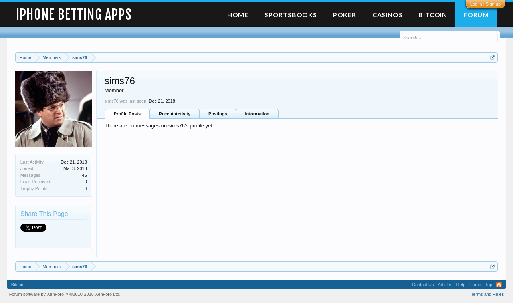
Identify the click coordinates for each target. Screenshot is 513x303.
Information (257, 113)
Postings (217, 113)
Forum (476, 14)
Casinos (387, 14)
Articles (445, 284)
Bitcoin (432, 14)
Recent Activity (174, 113)
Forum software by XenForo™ (65, 294)
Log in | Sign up (485, 4)
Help (460, 284)
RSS (499, 284)
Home (237, 14)
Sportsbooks (291, 14)
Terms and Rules (487, 294)
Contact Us (423, 284)
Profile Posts (127, 113)
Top (488, 284)
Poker (344, 14)
